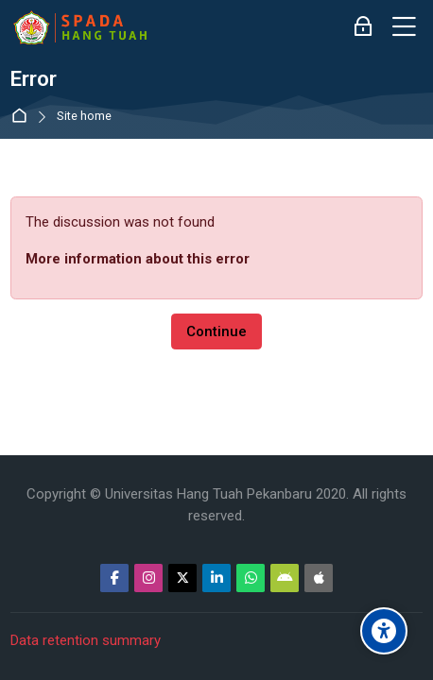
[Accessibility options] (383, 630)
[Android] (284, 578)
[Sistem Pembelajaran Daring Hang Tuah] (79, 27)
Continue (216, 331)
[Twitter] (182, 578)
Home (23, 117)
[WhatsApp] (250, 578)
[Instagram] (148, 578)
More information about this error (138, 258)
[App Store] (318, 578)
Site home (84, 116)
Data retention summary (85, 640)
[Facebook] (114, 578)
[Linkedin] (216, 578)
